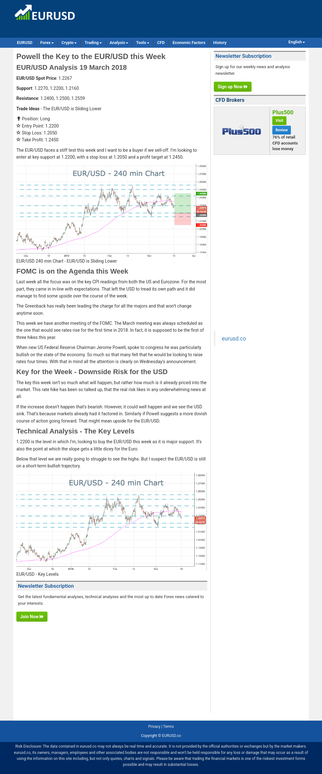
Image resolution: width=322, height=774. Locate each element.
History (219, 42)
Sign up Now (232, 86)
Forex (47, 42)
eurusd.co (234, 338)
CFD (161, 42)
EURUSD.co (171, 735)
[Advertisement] (111, 669)
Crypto (69, 42)
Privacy (154, 726)
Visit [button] (279, 120)
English (296, 42)
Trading (93, 42)
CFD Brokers (229, 100)
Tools (142, 42)
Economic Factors (189, 42)
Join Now (32, 616)
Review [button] (281, 130)
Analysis (119, 42)
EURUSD (24, 42)
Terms (168, 726)
